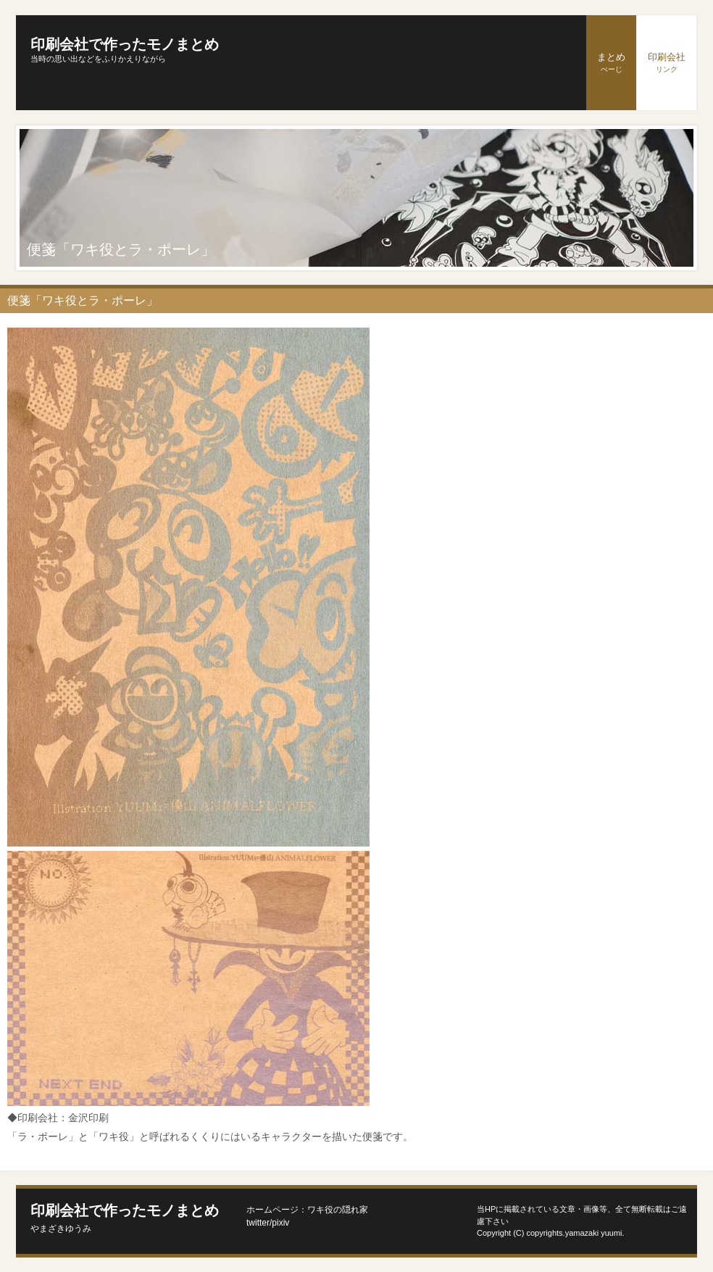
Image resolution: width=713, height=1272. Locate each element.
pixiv (280, 1223)
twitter (258, 1223)
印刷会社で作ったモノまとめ (124, 44)
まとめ (611, 62)
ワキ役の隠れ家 (337, 1210)
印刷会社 (666, 62)
